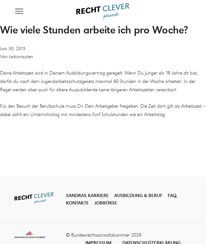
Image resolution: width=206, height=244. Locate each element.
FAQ (172, 195)
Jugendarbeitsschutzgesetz (67, 81)
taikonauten (21, 56)
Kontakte (77, 203)
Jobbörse (105, 203)
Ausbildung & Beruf (138, 195)
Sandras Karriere (87, 195)
